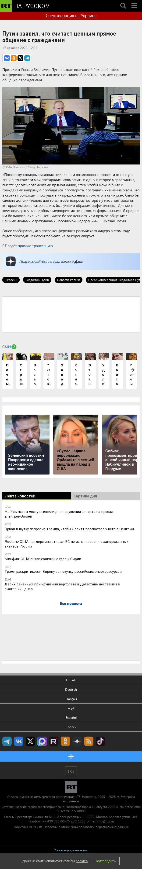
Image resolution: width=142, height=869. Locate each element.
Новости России (68, 280)
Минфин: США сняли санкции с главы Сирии (43, 558)
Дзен (78, 261)
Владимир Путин (37, 280)
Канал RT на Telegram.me (7, 741)
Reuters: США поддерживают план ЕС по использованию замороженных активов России (66, 543)
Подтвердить (105, 861)
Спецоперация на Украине (71, 15)
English (71, 680)
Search (123, 1)
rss (88, 741)
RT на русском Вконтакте (18, 741)
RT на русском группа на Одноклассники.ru (65, 741)
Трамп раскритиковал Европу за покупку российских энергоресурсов (63, 571)
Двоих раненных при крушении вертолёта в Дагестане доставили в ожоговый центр (62, 586)
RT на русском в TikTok (100, 741)
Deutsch (71, 689)
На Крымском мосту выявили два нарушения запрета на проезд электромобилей (59, 513)
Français (71, 699)
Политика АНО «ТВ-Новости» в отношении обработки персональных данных (71, 827)
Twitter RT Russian (30, 741)
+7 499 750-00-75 (56, 821)
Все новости (71, 603)
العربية (71, 708)
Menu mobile (135, 1)
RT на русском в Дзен (77, 741)
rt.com (32, 806)
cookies (82, 861)
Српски (71, 727)
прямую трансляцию (35, 245)
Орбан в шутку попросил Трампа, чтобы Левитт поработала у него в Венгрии (69, 528)
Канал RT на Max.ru (42, 741)
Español (71, 717)
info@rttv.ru (105, 821)
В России (11, 280)
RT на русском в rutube (53, 741)
